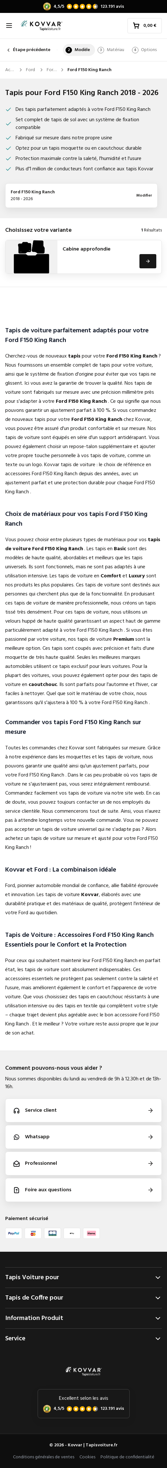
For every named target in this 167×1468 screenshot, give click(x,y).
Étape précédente (27, 50)
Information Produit (83, 1318)
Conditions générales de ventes (43, 1457)
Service (83, 1339)
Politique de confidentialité (127, 1457)
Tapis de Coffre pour (83, 1298)
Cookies (87, 1457)
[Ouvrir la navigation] (9, 25)
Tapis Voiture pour (83, 1277)
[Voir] (147, 261)
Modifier (144, 195)
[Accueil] (41, 25)
